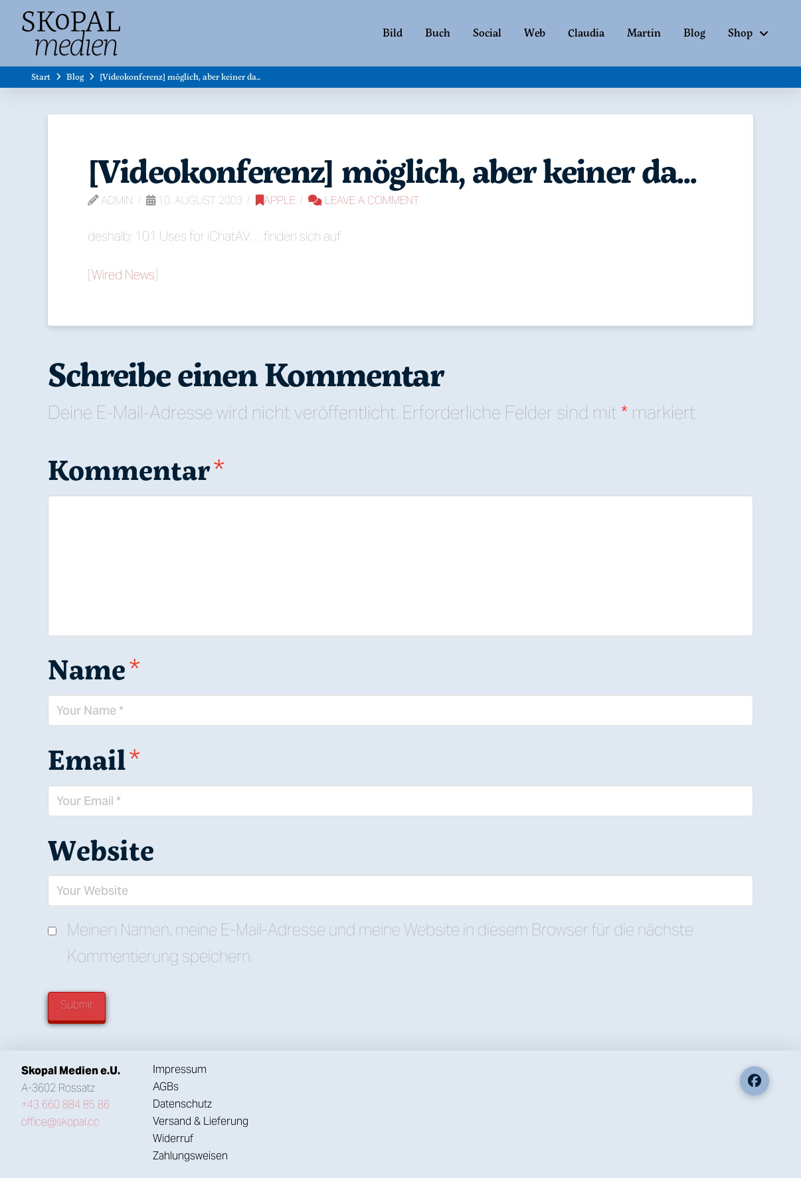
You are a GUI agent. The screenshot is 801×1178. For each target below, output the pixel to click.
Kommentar (136, 469)
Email (94, 759)
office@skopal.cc (60, 1122)
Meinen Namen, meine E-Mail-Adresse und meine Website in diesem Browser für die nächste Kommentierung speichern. (380, 943)
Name (94, 668)
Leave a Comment (363, 200)
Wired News (123, 275)
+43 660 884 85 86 (65, 1105)
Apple (276, 200)
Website (101, 849)
